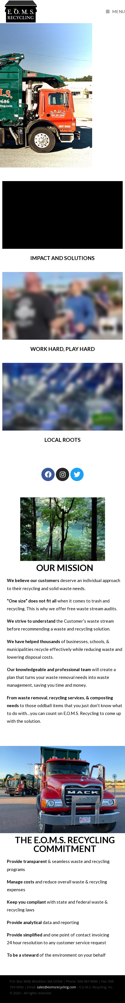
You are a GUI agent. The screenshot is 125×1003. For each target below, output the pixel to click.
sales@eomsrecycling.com (56, 987)
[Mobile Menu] (115, 11)
